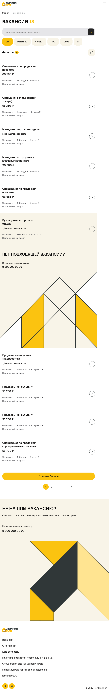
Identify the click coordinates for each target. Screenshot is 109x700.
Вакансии (7, 639)
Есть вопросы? (10, 651)
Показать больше (48, 476)
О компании (9, 645)
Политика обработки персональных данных (27, 657)
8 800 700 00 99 (12, 266)
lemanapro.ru (9, 675)
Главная (5, 13)
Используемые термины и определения (25, 669)
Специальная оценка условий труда (22, 663)
